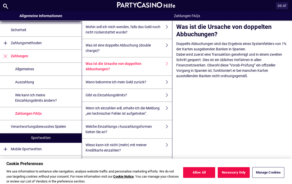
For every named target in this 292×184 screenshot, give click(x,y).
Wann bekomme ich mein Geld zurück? (129, 82)
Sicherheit (18, 30)
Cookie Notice (123, 179)
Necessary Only (234, 175)
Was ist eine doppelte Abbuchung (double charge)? (129, 48)
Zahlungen (14, 56)
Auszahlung (24, 82)
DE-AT (282, 6)
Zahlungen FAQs (28, 113)
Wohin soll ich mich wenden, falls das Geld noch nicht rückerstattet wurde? (129, 30)
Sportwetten (41, 138)
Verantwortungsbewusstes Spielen (38, 126)
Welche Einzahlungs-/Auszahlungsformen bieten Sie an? (129, 129)
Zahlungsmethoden (21, 43)
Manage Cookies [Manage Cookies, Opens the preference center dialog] (268, 175)
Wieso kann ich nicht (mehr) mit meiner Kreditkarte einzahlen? (129, 148)
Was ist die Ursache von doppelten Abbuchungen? (129, 66)
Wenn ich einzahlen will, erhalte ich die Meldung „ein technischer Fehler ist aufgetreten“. (129, 111)
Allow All (199, 175)
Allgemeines (24, 69)
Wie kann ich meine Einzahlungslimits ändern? (36, 97)
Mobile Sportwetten (21, 149)
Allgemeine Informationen (40, 16)
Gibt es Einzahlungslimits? (129, 95)
